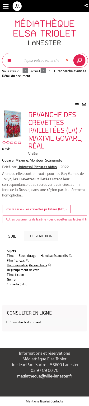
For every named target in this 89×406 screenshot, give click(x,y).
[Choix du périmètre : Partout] (11, 60)
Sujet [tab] (13, 236)
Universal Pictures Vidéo (37, 166)
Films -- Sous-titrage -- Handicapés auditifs (37, 255)
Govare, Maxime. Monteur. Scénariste (32, 160)
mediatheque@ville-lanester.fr (44, 376)
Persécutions (38, 265)
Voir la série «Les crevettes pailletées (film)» (36, 209)
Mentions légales (38, 401)
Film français (16, 260)
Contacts (57, 401)
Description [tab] (41, 236)
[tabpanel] (44, 219)
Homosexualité (17, 265)
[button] (86, 5)
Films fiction (15, 274)
